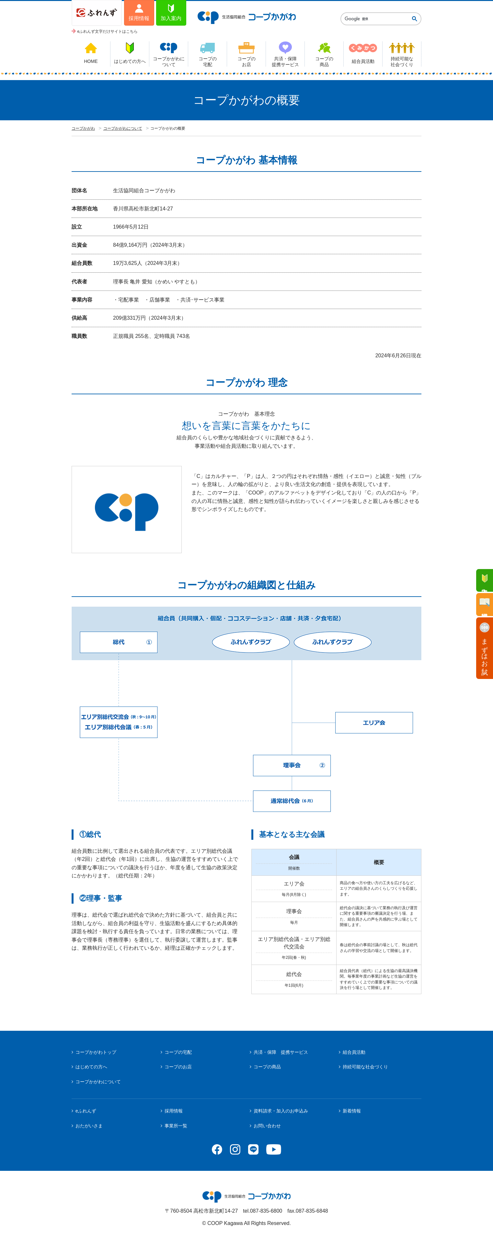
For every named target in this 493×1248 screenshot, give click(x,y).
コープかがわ (83, 128)
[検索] (376, 19)
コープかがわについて (122, 128)
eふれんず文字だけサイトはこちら (107, 31)
